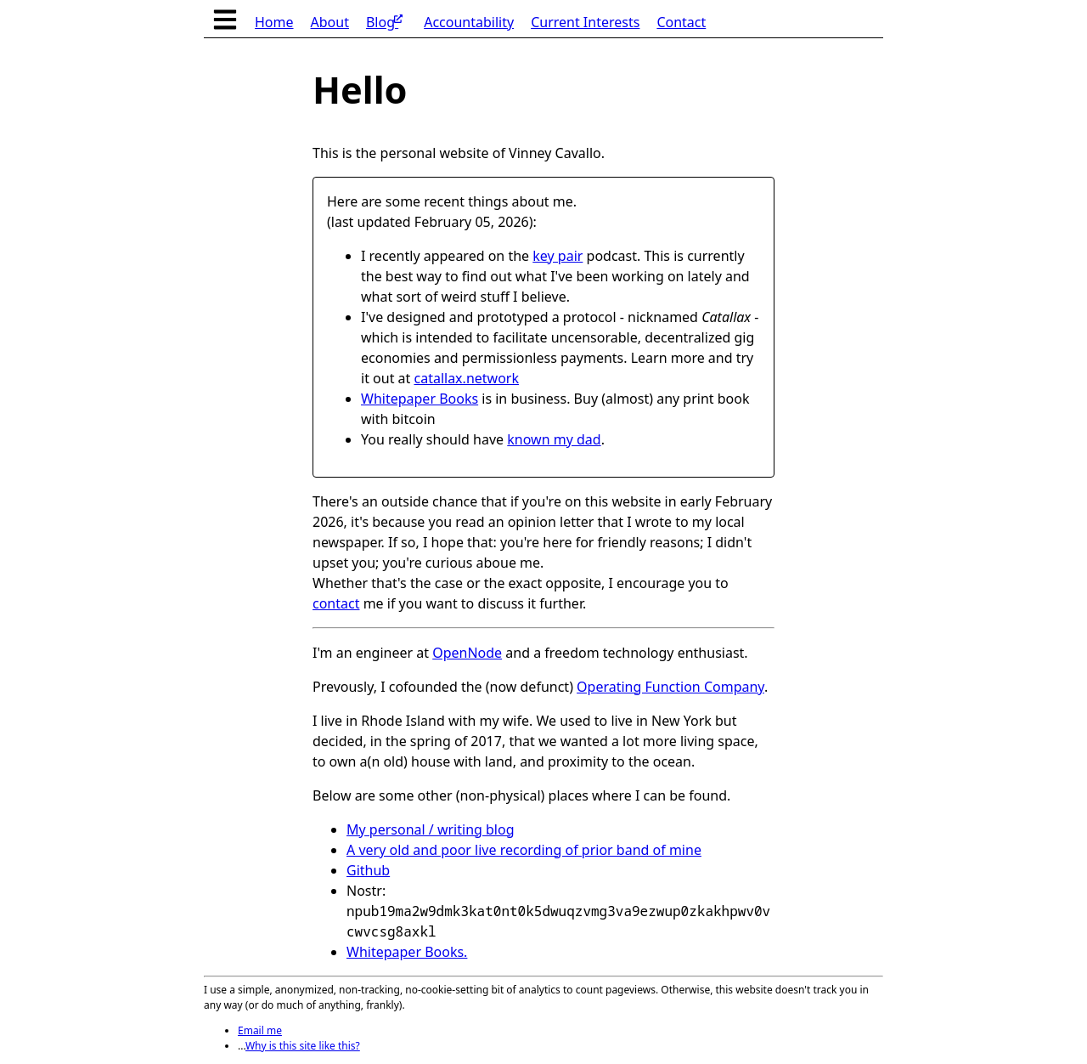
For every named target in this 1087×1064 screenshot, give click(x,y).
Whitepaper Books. (406, 951)
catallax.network (466, 378)
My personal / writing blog (430, 829)
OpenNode (467, 652)
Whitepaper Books (419, 398)
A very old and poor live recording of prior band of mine (523, 849)
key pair (557, 255)
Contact (681, 22)
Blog (384, 19)
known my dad (553, 439)
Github (368, 870)
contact (336, 603)
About (330, 22)
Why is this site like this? (302, 1046)
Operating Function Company (670, 686)
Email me (260, 1030)
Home (274, 22)
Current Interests (585, 22)
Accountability (469, 22)
